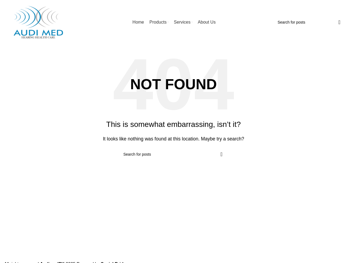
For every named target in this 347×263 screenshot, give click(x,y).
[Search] (310, 22)
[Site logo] (38, 22)
